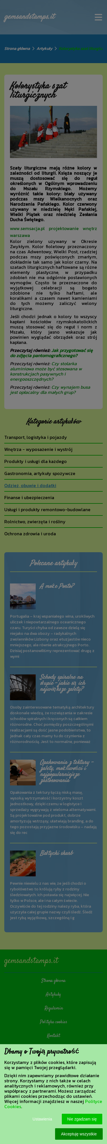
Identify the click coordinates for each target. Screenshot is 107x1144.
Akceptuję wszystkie (79, 1134)
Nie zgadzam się (82, 1119)
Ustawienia (42, 1119)
